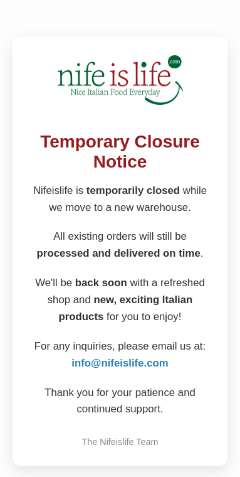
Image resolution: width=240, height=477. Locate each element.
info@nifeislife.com (119, 363)
